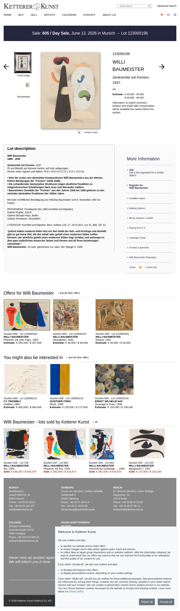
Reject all (147, 601)
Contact (89, 14)
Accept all (166, 601)
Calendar (69, 14)
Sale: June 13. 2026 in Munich (74, 33)
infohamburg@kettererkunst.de (77, 509)
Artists (49, 14)
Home (7, 14)
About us (109, 14)
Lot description (21, 148)
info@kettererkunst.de (21, 509)
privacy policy (76, 591)
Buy (21, 14)
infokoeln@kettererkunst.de (23, 540)
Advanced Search (167, 6)
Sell (34, 14)
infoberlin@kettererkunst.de (128, 509)
